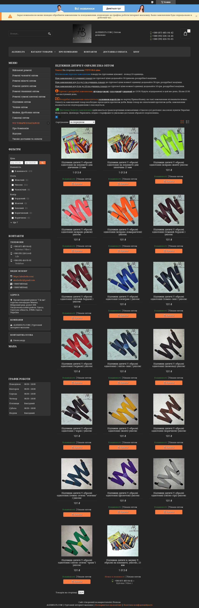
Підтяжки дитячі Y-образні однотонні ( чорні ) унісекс (77, 429)
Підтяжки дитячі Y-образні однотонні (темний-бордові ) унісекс (168, 232)
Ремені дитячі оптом (24, 86)
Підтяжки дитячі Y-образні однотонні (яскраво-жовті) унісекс (169, 163)
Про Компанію (68, 51)
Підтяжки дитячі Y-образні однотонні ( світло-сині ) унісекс (122, 365)
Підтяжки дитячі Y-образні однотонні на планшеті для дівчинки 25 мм (77, 165)
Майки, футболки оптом (25, 112)
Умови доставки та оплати (27, 139)
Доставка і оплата (115, 51)
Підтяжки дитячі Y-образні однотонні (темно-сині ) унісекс (169, 297)
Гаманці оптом (20, 117)
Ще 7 (15, 222)
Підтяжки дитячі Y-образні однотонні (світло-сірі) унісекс (168, 494)
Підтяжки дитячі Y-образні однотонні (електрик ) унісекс (123, 297)
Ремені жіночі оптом (24, 80)
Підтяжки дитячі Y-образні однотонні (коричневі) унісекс (169, 429)
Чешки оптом (20, 107)
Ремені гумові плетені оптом (28, 96)
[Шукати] (49, 34)
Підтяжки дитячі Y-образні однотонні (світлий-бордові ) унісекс (76, 299)
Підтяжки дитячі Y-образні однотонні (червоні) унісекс (77, 365)
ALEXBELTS (18, 51)
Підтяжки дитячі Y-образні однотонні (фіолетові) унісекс (123, 494)
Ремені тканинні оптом (25, 91)
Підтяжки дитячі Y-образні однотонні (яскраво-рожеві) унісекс (77, 232)
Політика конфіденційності (138, 605)
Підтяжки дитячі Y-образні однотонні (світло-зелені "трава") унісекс (77, 562)
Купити (78, 183)
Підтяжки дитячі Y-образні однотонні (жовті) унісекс (122, 429)
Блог (136, 51)
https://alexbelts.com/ (23, 276)
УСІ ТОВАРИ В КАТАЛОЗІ (25, 123)
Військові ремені (22, 70)
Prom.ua (116, 602)
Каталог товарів (42, 51)
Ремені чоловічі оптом (25, 75)
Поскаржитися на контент (108, 605)
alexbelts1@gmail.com (24, 280)
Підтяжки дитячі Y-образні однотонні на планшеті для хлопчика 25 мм (123, 165)
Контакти (90, 51)
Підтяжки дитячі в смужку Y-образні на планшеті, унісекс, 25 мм (122, 562)
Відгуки (16, 133)
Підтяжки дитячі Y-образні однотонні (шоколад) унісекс (168, 365)
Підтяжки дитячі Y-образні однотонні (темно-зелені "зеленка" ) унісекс (77, 495)
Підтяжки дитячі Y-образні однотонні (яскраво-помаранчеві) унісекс (123, 232)
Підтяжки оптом (21, 102)
